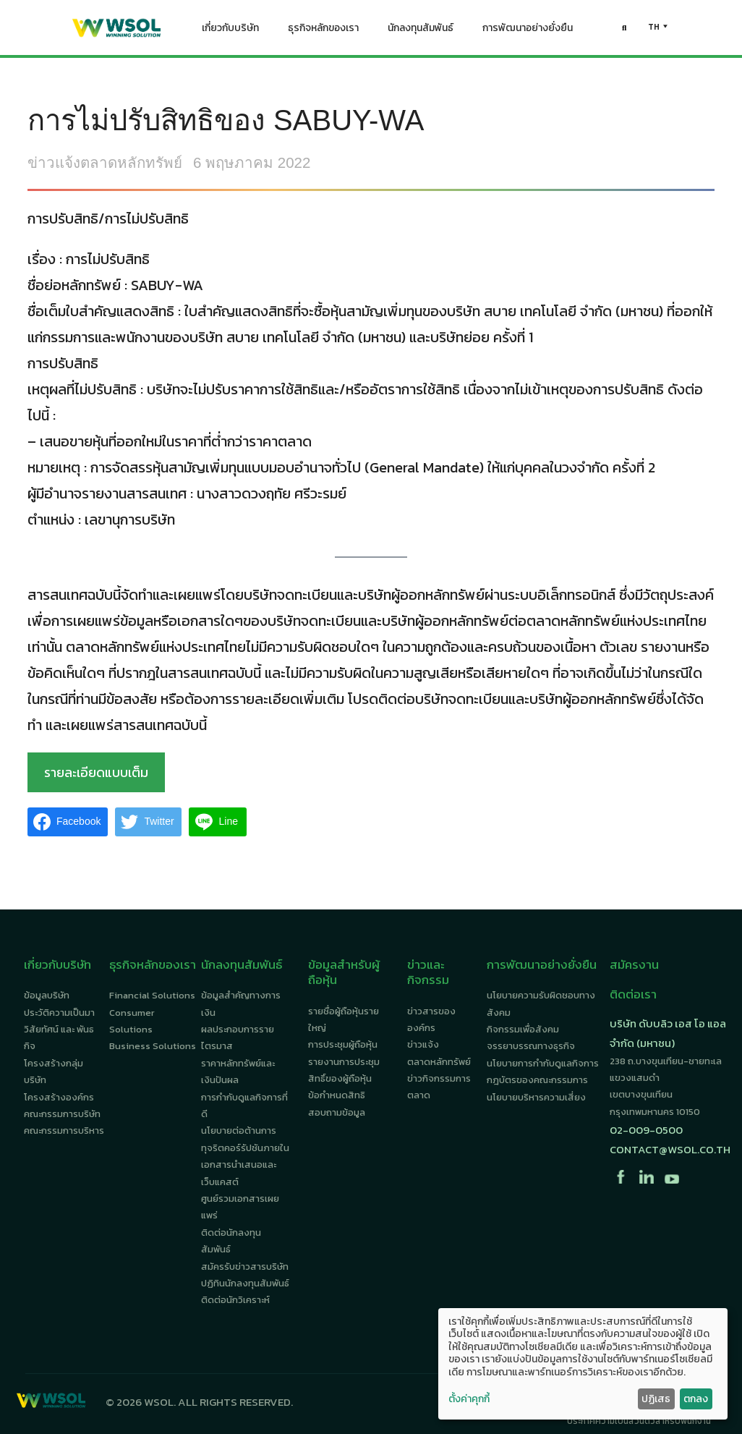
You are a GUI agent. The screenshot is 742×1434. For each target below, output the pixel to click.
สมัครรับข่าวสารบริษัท (245, 1266)
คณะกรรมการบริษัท (62, 1114)
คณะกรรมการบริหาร (64, 1130)
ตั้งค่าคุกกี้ (469, 1399)
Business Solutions (152, 1046)
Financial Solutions (152, 995)
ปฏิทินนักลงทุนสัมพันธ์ (245, 1283)
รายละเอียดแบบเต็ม (96, 772)
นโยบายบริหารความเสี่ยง (536, 1097)
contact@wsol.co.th (670, 1149)
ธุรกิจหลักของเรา (323, 31)
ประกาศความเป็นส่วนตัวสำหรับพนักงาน (639, 1420)
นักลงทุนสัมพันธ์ (420, 31)
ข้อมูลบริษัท (46, 995)
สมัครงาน (634, 964)
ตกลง (695, 1399)
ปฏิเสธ (655, 1399)
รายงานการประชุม (344, 1062)
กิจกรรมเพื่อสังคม (523, 1029)
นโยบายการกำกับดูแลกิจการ (543, 1063)
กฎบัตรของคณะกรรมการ (537, 1080)
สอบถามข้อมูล (336, 1112)
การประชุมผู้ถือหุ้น (343, 1044)
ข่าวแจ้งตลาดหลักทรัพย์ (104, 162)
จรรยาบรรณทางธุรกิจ (531, 1046)
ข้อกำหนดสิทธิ (336, 1095)
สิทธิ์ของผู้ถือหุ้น (340, 1078)
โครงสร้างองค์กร (59, 1097)
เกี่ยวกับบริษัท (230, 31)
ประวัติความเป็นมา (59, 1012)
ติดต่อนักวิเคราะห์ (235, 1300)
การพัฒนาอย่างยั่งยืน (527, 31)
